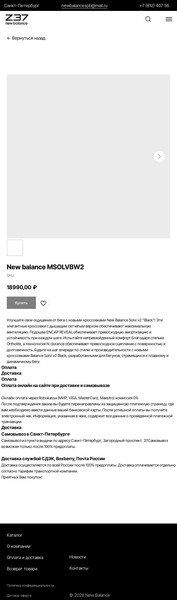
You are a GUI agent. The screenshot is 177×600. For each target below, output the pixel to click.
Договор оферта (19, 595)
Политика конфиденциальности (30, 585)
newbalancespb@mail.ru (85, 5)
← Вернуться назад (26, 38)
